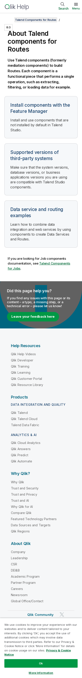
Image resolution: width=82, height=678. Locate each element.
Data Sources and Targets (31, 525)
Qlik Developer (22, 360)
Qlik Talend (19, 413)
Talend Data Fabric (25, 425)
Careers (17, 589)
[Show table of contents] (8, 20)
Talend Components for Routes (35, 20)
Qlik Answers (21, 449)
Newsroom (19, 595)
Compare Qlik (21, 513)
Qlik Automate (21, 461)
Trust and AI (20, 500)
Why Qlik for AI (22, 506)
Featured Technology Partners (34, 519)
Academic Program (25, 576)
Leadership (19, 558)
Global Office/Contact (27, 601)
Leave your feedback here (33, 316)
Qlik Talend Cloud (24, 419)
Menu (76, 8)
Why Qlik (17, 482)
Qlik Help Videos (23, 354)
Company (18, 552)
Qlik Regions (20, 531)
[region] (41, 648)
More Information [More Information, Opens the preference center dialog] (41, 672)
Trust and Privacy (24, 494)
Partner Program (23, 582)
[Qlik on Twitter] (62, 614)
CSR (14, 564)
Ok (41, 663)
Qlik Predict (19, 455)
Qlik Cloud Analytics (25, 443)
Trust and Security (24, 488)
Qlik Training (20, 366)
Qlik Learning (20, 372)
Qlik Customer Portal (26, 378)
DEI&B (15, 570)
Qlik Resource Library (27, 385)
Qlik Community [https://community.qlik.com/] (40, 615)
